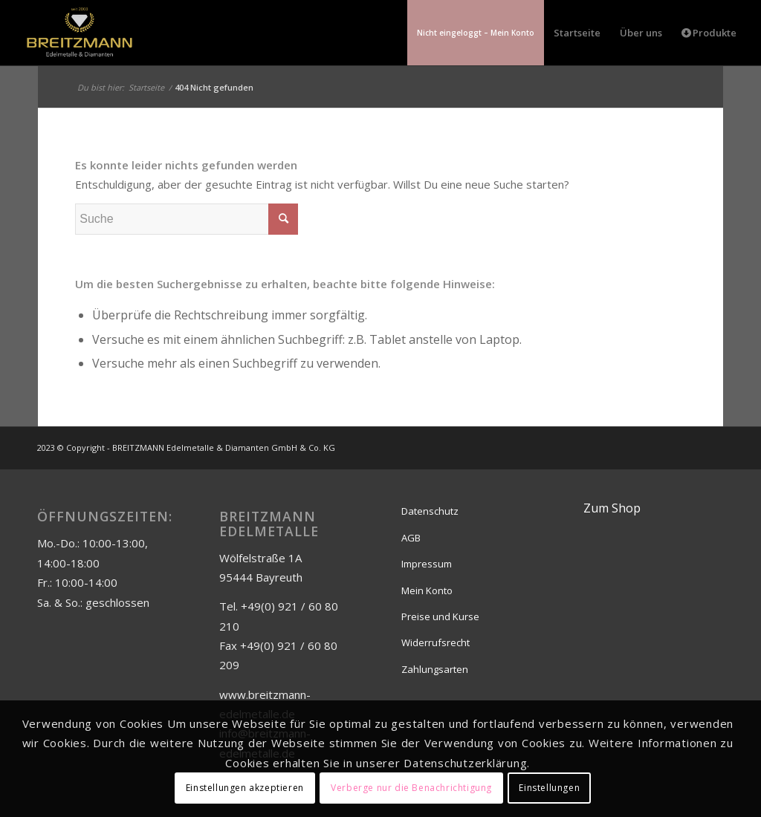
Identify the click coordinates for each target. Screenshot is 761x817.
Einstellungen (549, 787)
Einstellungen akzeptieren (245, 787)
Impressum (426, 563)
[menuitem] (475, 32)
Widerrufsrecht (435, 642)
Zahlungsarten (434, 669)
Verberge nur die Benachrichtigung (411, 787)
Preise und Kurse (440, 616)
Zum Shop (612, 508)
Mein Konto (427, 590)
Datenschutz (430, 511)
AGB (411, 537)
